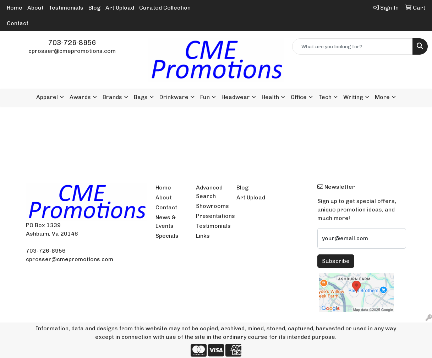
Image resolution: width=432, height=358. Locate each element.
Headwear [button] (236, 97)
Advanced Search (209, 191)
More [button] (382, 97)
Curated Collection (165, 7)
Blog (94, 7)
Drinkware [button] (173, 97)
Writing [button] (353, 97)
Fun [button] (205, 97)
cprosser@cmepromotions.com (72, 51)
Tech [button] (325, 97)
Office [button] (299, 97)
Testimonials (66, 7)
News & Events (165, 221)
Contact (17, 23)
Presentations (212, 216)
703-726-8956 (72, 42)
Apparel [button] (47, 97)
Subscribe (336, 261)
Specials (167, 235)
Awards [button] (80, 97)
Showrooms (212, 206)
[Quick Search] (352, 46)
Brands (112, 97)
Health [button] (270, 97)
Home (14, 7)
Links (203, 235)
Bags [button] (141, 97)
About (35, 7)
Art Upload (119, 7)
